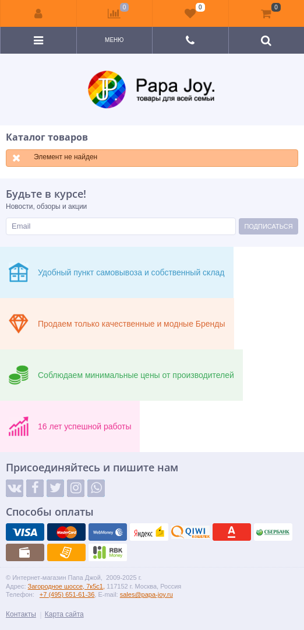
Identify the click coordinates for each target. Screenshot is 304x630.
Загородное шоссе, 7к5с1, (66, 586)
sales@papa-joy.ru (146, 594)
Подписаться (268, 226)
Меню (114, 40)
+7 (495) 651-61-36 (67, 594)
